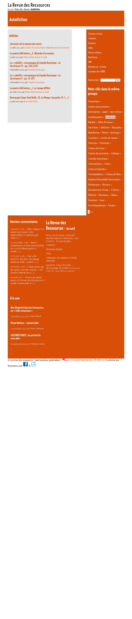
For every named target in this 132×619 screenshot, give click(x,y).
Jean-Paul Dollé (30, 101)
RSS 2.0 (99, 360)
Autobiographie (95, 117)
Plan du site (86, 360)
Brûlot (105, 132)
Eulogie (111, 205)
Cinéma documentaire (98, 153)
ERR (89, 62)
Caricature (93, 137)
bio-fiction (93, 127)
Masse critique (94, 52)
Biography (116, 127)
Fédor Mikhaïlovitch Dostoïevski (54, 47)
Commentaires (95, 163)
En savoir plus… (64, 241)
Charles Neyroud (31, 47)
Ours (48, 253)
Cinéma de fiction (96, 148)
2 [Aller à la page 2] (90, 212)
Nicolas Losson (37, 343)
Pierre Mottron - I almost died (24, 323)
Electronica (104, 195)
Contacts (50, 244)
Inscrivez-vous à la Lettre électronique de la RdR (58, 266)
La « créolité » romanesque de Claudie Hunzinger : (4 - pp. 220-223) (35, 64)
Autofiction (110, 117)
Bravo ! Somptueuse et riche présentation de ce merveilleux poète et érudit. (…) (27, 247)
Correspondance (95, 174)
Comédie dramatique (97, 158)
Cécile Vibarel (35, 316)
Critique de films (113, 174)
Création (92, 38)
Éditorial (92, 195)
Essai (102, 200)
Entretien (92, 200)
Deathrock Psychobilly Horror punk (104, 179)
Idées (90, 47)
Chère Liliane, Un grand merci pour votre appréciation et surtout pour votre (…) (27, 233)
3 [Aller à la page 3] (92, 212)
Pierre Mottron (37, 328)
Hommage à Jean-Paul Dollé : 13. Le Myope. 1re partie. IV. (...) (39, 97)
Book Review (93, 132)
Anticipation (94, 111)
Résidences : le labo (97, 66)
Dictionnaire (94, 184)
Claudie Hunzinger (36, 69)
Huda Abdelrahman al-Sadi (35, 57)
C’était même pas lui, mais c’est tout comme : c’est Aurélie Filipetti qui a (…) (27, 269)
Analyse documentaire (98, 106)
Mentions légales (54, 249)
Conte (107, 163)
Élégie (114, 195)
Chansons (92, 143)
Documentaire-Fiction (98, 189)
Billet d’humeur (105, 122)
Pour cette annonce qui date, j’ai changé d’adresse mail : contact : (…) (25, 259)
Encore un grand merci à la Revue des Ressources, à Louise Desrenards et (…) (27, 280)
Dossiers (92, 43)
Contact (75, 360)
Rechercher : (94, 80)
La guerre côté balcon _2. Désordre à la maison (32, 53)
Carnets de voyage (109, 137)
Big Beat (92, 122)
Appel (105, 111)
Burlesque (115, 132)
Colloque (115, 153)
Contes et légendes (97, 169)
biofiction (105, 127)
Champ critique (95, 33)
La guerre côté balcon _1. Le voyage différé (30, 88)
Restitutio (92, 57)
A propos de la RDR (96, 71)
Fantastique (93, 101)
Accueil (10, 9)
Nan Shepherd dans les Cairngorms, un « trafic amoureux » (27, 309)
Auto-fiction (115, 111)
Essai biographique (96, 205)
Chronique (104, 143)
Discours (106, 184)
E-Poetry (115, 189)
